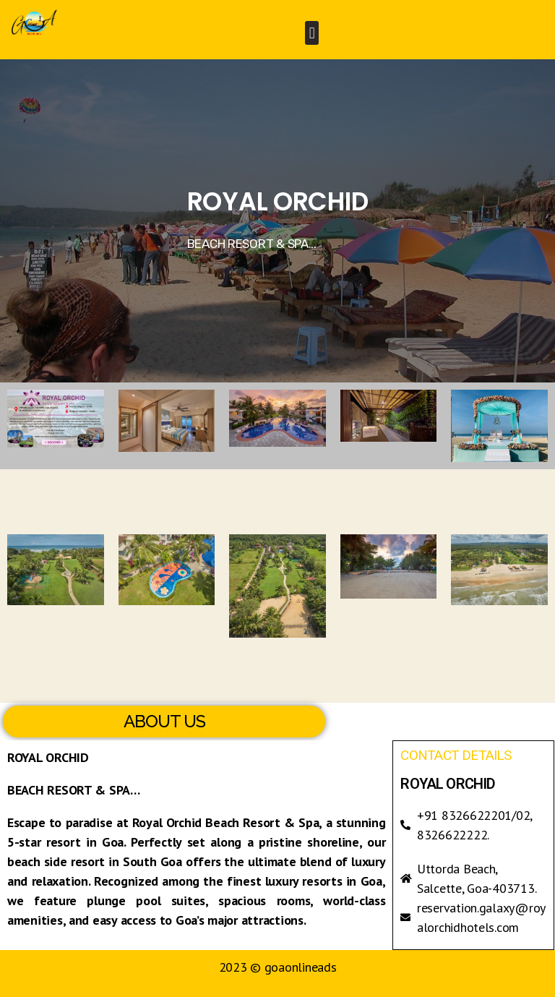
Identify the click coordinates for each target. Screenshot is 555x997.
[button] (312, 33)
